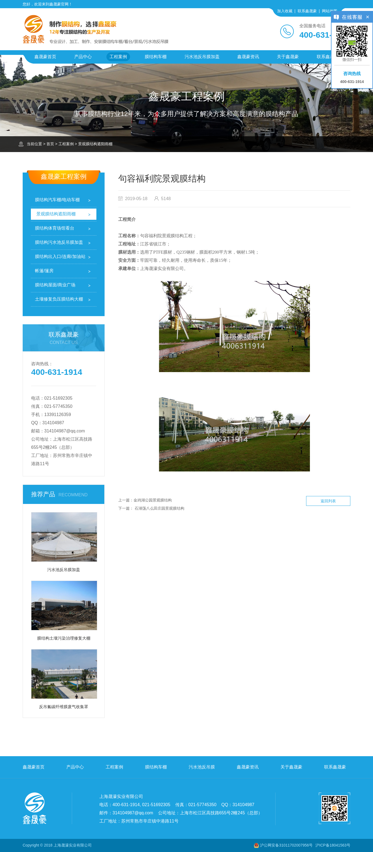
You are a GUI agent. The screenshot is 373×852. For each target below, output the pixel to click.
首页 (50, 144)
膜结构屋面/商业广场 (55, 285)
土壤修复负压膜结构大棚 (59, 299)
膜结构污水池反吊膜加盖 (59, 242)
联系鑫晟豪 (307, 11)
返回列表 (328, 501)
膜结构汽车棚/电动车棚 (57, 199)
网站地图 (329, 11)
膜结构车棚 (156, 56)
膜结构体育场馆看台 (54, 228)
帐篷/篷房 (44, 270)
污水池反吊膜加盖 (202, 56)
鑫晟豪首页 (45, 56)
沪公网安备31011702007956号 (286, 845)
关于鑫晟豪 (288, 56)
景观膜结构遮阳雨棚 (95, 144)
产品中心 (83, 56)
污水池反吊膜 (202, 767)
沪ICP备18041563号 (332, 845)
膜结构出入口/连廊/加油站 (60, 256)
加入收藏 (284, 11)
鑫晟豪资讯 (248, 56)
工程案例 (118, 56)
